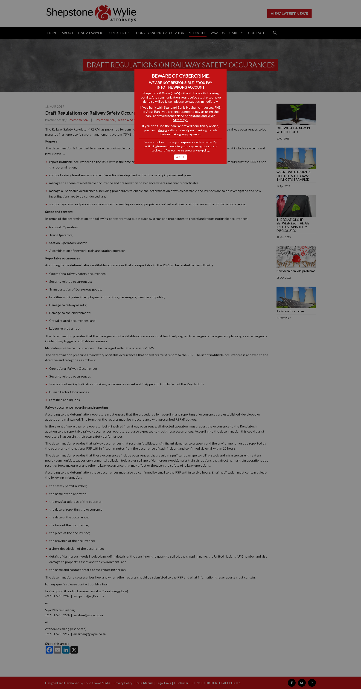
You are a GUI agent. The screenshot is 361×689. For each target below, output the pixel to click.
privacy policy (201, 150)
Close (180, 157)
